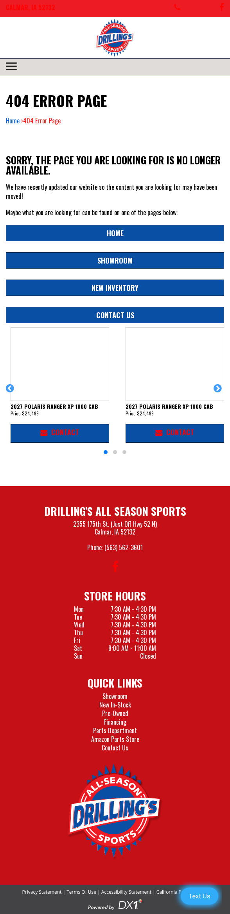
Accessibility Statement (126, 892)
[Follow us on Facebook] (221, 9)
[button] (11, 392)
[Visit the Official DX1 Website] (115, 904)
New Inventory (115, 287)
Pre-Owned (115, 713)
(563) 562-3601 (123, 547)
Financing (115, 722)
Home (13, 120)
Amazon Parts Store (115, 739)
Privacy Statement (42, 892)
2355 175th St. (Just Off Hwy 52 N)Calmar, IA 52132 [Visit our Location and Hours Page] (115, 527)
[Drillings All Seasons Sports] (115, 811)
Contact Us (115, 315)
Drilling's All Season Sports (115, 511)
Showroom (115, 260)
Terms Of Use (81, 892)
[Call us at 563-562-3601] (177, 9)
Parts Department (115, 730)
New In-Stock (115, 704)
